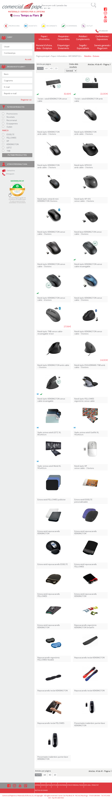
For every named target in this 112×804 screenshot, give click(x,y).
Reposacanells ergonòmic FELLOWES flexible (48, 659)
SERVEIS (43, 785)
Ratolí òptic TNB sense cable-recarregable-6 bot (50, 332)
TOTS (40, 68)
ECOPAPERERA (71, 26)
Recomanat (9, 120)
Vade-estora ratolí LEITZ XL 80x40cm (49, 433)
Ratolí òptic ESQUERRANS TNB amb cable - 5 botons (89, 366)
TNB (6, 151)
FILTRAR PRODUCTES (17, 155)
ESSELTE (8, 134)
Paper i (44, 38)
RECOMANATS (51, 26)
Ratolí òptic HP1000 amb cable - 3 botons (83, 166)
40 (51, 68)
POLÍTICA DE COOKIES (41, 790)
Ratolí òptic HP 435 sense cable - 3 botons (84, 200)
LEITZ (7, 147)
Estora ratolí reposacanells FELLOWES (85, 565)
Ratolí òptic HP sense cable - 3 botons (84, 467)
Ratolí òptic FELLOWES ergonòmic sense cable (84, 400)
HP (5, 141)
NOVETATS (33, 26)
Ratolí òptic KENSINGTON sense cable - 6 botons (51, 299)
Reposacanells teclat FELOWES (50, 723)
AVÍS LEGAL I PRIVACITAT (91, 785)
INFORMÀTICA (75, 56)
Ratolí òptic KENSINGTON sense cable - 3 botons (51, 233)
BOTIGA (48, 785)
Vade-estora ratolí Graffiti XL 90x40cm (86, 433)
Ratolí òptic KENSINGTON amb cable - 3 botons (85, 133)
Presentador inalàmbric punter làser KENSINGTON (89, 724)
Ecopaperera (10, 123)
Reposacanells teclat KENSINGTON (89, 658)
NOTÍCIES (54, 785)
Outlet (7, 127)
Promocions (10, 113)
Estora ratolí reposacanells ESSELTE (52, 564)
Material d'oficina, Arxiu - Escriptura (44, 47)
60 (46, 68)
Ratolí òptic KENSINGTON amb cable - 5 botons (48, 133)
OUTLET (89, 26)
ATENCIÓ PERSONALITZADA (75, 785)
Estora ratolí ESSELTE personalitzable (83, 501)
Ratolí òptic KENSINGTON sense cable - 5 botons (88, 299)
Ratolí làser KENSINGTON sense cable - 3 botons (88, 233)
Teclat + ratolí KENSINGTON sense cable (52, 100)
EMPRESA (37, 785)
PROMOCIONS (14, 26)
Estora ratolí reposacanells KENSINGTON (48, 532)
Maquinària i (63, 38)
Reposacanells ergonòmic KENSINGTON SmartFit (85, 626)
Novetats (8, 117)
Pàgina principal (42, 56)
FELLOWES (9, 137)
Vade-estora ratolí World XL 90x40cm (49, 467)
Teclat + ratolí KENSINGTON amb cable (88, 100)
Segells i (82, 47)
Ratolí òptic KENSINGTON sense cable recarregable (88, 265)
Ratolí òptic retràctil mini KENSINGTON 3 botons (48, 200)
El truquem (8, 174)
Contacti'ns (8, 171)
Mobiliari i (82, 38)
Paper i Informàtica (59, 56)
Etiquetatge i (63, 47)
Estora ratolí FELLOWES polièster (51, 500)
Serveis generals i (102, 47)
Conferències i (102, 38)
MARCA (5, 130)
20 (56, 68)
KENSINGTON (10, 144)
